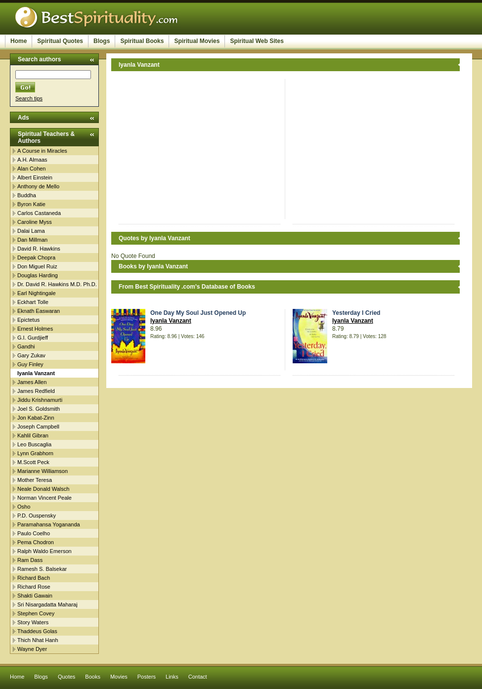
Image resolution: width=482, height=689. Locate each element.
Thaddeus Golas (37, 631)
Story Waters (32, 622)
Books (92, 677)
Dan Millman (32, 240)
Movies (119, 677)
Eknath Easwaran (38, 311)
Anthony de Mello (38, 186)
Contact (197, 677)
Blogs (101, 41)
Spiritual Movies (196, 41)
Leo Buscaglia (34, 444)
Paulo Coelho (33, 533)
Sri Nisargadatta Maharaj (47, 604)
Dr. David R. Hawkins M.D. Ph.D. (57, 284)
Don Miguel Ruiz (37, 266)
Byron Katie (31, 204)
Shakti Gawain (34, 596)
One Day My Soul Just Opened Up (198, 312)
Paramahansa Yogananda (48, 524)
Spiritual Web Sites (256, 41)
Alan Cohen (31, 169)
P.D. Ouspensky (36, 515)
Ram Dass (30, 560)
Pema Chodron (35, 542)
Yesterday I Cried (356, 312)
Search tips (29, 98)
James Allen (31, 382)
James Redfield (36, 391)
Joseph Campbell (38, 427)
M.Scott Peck (33, 462)
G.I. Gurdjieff (32, 338)
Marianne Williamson (42, 471)
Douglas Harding (37, 275)
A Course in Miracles (42, 151)
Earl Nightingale (36, 293)
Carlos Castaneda (39, 213)
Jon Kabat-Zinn (35, 418)
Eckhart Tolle (32, 302)
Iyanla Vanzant (170, 320)
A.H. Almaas (32, 160)
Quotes (66, 677)
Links (172, 677)
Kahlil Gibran (32, 435)
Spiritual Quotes (60, 41)
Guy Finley (30, 364)
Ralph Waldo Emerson (44, 551)
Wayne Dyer (32, 649)
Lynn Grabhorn (35, 453)
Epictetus (28, 320)
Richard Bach (33, 578)
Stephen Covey (35, 613)
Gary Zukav (31, 355)
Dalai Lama (31, 231)
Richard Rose (33, 587)
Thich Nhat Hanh (37, 640)
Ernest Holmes (35, 329)
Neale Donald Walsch (43, 489)
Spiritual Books (142, 41)
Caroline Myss (34, 222)
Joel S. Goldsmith (38, 409)
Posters (146, 677)
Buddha (26, 195)
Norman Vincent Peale (44, 498)
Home (18, 41)
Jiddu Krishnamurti (39, 400)
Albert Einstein (34, 177)
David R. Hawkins (38, 249)
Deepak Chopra (36, 257)
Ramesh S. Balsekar (42, 569)
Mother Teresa (34, 480)
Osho (23, 507)
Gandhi (26, 346)
